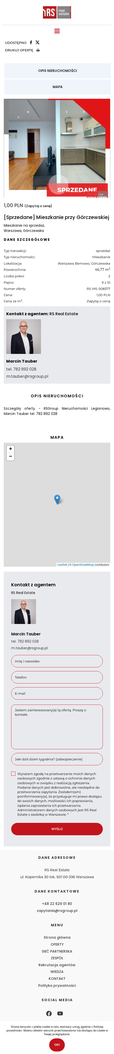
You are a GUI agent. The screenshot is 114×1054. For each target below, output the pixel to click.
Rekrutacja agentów (57, 964)
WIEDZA (57, 971)
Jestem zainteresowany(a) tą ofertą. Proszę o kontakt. (57, 727)
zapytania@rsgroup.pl (57, 910)
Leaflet (62, 565)
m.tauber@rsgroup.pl (27, 376)
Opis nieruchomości (57, 70)
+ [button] (10, 449)
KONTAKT (57, 978)
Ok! (57, 1045)
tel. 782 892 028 (21, 369)
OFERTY (57, 944)
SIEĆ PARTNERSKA (57, 951)
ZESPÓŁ (57, 958)
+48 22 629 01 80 (57, 903)
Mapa (58, 86)
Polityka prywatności (57, 985)
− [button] (10, 457)
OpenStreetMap (83, 565)
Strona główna (57, 937)
